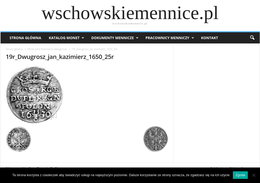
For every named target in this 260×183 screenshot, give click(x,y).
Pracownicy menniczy (167, 37)
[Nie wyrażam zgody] (253, 175)
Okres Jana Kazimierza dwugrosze (47, 49)
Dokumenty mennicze (112, 37)
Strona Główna (25, 37)
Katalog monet (64, 37)
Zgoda (240, 175)
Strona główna (14, 49)
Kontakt (209, 37)
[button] (252, 37)
